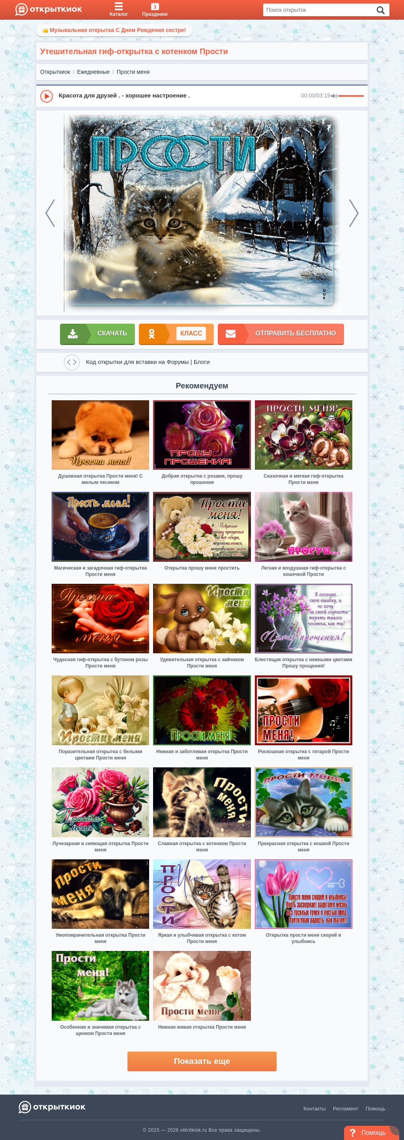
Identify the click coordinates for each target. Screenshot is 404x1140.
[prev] (50, 213)
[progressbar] (351, 96)
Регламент (345, 1109)
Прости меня (133, 72)
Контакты (314, 1109)
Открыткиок (55, 72)
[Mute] (334, 96)
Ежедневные (93, 72)
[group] (202, 96)
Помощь (375, 1109)
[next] (354, 213)
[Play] (46, 96)
